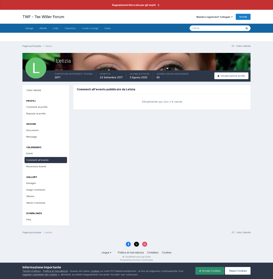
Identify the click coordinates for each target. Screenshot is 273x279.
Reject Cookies (238, 270)
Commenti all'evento (37, 160)
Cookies (166, 252)
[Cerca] (205, 28)
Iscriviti (243, 16)
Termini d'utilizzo (31, 271)
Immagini (31, 183)
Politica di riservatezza (131, 252)
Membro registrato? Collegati (214, 16)
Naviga (29, 28)
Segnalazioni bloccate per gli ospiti (134, 4)
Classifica (70, 28)
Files (28, 219)
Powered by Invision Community (136, 260)
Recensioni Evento (36, 166)
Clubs (107, 28)
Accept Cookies (210, 270)
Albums (30, 196)
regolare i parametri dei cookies (39, 274)
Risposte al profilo (36, 113)
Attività (43, 28)
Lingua (106, 252)
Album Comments (35, 202)
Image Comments (35, 189)
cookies (95, 271)
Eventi (29, 153)
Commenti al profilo (37, 106)
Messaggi (31, 136)
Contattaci (153, 252)
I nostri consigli (90, 28)
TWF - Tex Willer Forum (43, 16)
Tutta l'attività (33, 90)
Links (55, 28)
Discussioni (32, 130)
